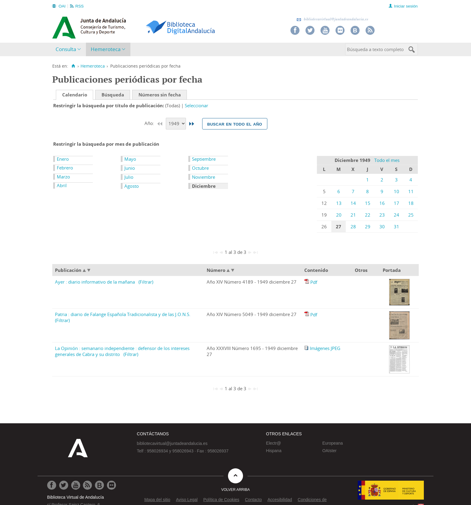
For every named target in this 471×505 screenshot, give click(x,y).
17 (396, 203)
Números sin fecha (159, 95)
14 (353, 203)
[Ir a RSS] (87, 485)
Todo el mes (387, 160)
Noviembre (203, 177)
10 (396, 191)
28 (353, 227)
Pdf (313, 282)
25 (411, 215)
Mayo (130, 159)
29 (367, 227)
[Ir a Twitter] (63, 485)
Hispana (273, 450)
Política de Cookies (221, 499)
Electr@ (273, 443)
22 (367, 215)
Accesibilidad (279, 499)
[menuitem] (69, 49)
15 (367, 203)
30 (382, 227)
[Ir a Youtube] (75, 485)
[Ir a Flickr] (111, 485)
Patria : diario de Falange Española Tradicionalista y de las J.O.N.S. (122, 314)
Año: (149, 123)
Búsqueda (113, 95)
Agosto (131, 186)
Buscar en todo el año (234, 124)
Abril (62, 185)
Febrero (65, 168)
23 (382, 215)
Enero (63, 159)
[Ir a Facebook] (51, 485)
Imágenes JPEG (325, 348)
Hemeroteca (105, 49)
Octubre (200, 168)
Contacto (253, 499)
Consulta (66, 49)
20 (339, 215)
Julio (128, 177)
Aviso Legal (187, 499)
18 (411, 203)
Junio (129, 168)
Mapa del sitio (157, 499)
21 (353, 215)
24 (396, 215)
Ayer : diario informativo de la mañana (95, 282)
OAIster (329, 450)
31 (396, 227)
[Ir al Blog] (99, 485)
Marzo (63, 177)
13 (339, 203)
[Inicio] (73, 66)
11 (411, 191)
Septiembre (204, 159)
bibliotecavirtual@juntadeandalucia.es (332, 19)
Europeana (332, 443)
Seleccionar (196, 105)
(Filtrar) (145, 282)
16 (382, 203)
